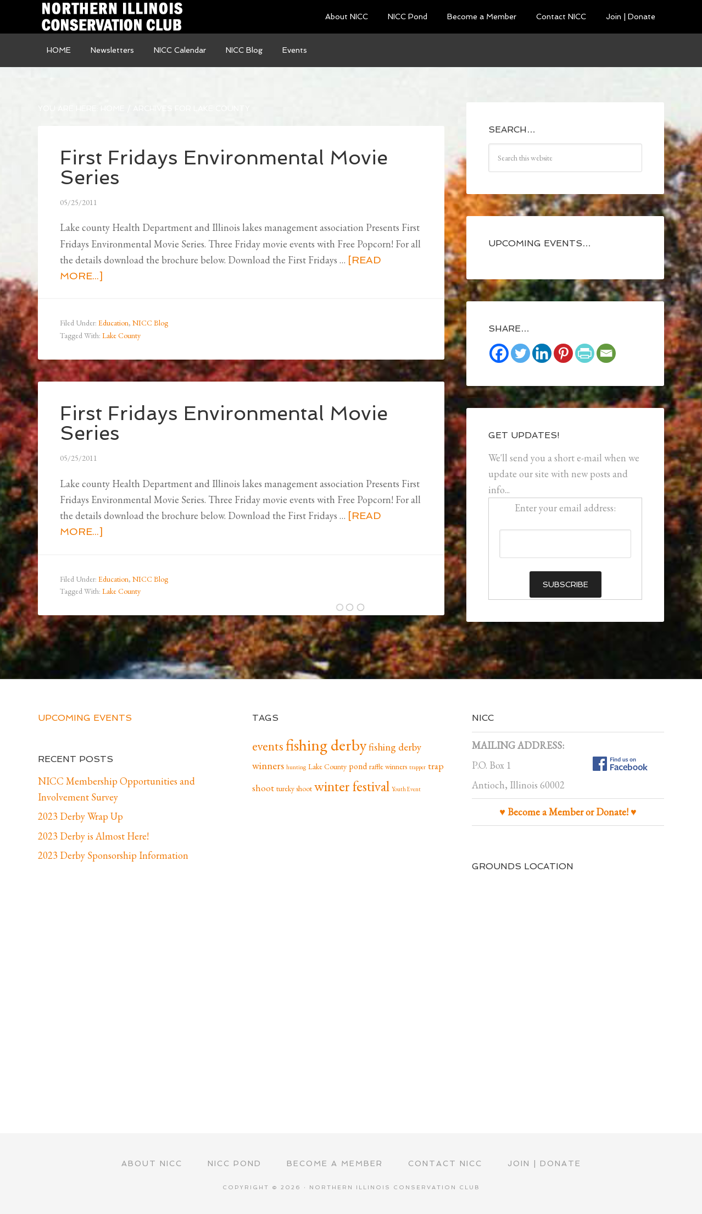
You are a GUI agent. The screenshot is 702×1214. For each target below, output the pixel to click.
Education (113, 323)
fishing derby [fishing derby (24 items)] (326, 744)
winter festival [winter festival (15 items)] (351, 786)
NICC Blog (150, 323)
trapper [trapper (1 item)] (417, 767)
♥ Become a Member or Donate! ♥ (567, 811)
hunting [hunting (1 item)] (296, 767)
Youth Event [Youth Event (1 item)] (406, 789)
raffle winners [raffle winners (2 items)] (388, 766)
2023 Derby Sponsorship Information (113, 855)
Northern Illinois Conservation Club (120, 16)
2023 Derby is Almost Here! (93, 836)
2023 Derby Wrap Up (80, 816)
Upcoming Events (85, 718)
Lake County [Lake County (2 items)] (327, 766)
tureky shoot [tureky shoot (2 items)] (294, 788)
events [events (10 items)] (267, 746)
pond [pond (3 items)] (358, 766)
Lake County (121, 335)
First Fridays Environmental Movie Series (224, 167)
